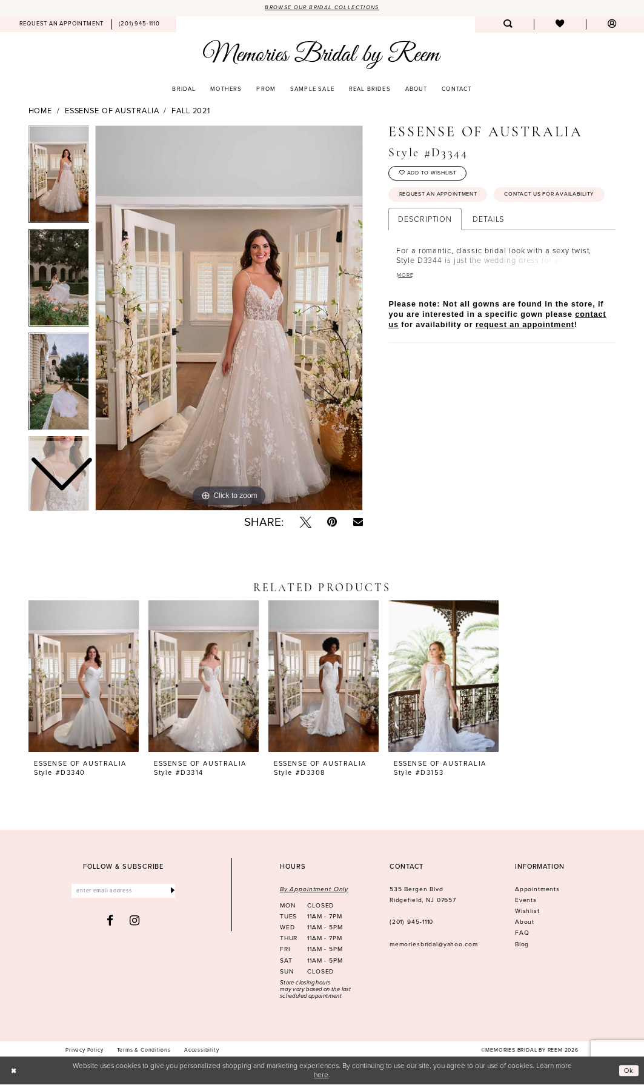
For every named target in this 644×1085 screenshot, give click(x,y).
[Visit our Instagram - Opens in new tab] (135, 921)
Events (526, 900)
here (321, 1075)
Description (425, 245)
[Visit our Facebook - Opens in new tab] (110, 921)
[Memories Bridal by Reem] (322, 55)
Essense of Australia (112, 111)
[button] (612, 25)
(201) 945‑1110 (411, 922)
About (524, 922)
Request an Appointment (442, 197)
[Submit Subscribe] (172, 892)
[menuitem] (61, 25)
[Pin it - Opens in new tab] (332, 522)
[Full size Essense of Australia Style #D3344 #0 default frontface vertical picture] (229, 319)
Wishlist (527, 911)
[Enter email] (123, 892)
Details (488, 245)
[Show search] (508, 25)
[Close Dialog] (14, 1071)
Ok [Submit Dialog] (628, 1070)
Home (40, 111)
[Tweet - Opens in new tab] (305, 522)
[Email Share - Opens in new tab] (358, 522)
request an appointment (525, 352)
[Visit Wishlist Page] (560, 25)
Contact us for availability (446, 220)
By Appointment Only (314, 889)
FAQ (522, 933)
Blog (522, 944)
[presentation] (83, 676)
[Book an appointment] (61, 25)
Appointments (537, 889)
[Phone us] (139, 25)
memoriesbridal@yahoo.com (434, 944)
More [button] (406, 301)
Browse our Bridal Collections (322, 8)
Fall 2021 (190, 111)
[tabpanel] (229, 319)
